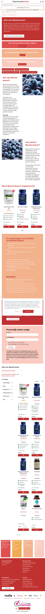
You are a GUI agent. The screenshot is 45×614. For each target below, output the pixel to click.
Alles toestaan (28, 311)
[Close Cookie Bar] (41, 299)
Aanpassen (17, 311)
